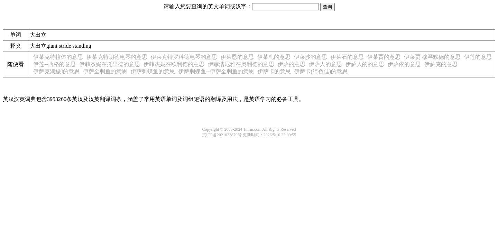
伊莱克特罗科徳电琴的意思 (184, 57)
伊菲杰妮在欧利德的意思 (174, 64)
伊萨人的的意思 (364, 64)
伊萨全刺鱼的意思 (105, 71)
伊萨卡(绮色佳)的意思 (321, 71)
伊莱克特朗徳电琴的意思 (116, 57)
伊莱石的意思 (347, 57)
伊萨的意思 (291, 64)
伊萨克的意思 (441, 64)
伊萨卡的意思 (274, 71)
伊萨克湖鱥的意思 (56, 71)
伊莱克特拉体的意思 (58, 57)
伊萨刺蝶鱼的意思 (153, 71)
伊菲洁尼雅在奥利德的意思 (241, 64)
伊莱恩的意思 (237, 57)
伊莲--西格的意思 (54, 64)
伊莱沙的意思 (310, 57)
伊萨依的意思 (404, 64)
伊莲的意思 (478, 57)
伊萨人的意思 (325, 64)
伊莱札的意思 (273, 57)
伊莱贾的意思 (383, 57)
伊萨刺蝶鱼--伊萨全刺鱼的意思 (216, 71)
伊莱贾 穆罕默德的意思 (432, 57)
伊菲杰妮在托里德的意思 (109, 64)
